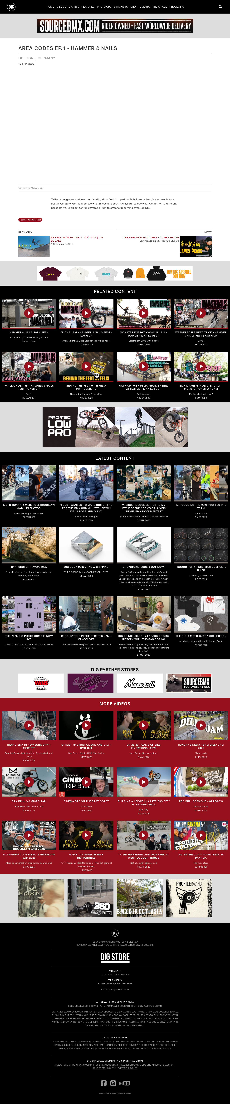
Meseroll (125, 1065)
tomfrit (115, 1093)
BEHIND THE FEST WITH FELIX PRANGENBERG (86, 387)
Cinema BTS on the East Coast (86, 801)
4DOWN (167, 1048)
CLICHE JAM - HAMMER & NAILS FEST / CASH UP (86, 334)
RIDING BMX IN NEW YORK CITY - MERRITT (29, 746)
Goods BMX (111, 1065)
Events (145, 6)
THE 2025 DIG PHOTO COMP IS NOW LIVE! (29, 637)
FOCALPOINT (159, 1041)
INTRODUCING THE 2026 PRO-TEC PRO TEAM (201, 506)
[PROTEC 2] (115, 427)
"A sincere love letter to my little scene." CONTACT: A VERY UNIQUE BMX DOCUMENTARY (143, 508)
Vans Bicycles (129, 1068)
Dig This (74, 6)
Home (50, 6)
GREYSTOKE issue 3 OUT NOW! (144, 566)
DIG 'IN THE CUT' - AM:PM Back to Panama (201, 856)
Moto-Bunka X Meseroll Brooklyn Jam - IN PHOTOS (29, 506)
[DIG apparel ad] (115, 273)
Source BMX (99, 1068)
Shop (133, 6)
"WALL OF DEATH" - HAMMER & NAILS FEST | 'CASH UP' (29, 387)
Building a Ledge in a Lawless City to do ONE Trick (144, 803)
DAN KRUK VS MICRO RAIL (29, 801)
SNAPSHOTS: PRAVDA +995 (29, 566)
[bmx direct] (140, 898)
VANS (143, 1048)
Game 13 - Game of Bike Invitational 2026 (144, 746)
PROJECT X (177, 6)
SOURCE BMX (73, 1048)
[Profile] (189, 898)
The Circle (159, 6)
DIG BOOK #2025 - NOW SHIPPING (86, 566)
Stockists (121, 6)
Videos (61, 6)
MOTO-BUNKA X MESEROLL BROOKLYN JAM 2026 (29, 856)
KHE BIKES (66, 1045)
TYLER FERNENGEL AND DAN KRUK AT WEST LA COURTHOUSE (143, 856)
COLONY (114, 1041)
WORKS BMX (155, 1048)
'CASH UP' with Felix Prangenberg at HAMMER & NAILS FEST (144, 387)
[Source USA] (189, 683)
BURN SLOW (92, 1041)
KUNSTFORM (86, 1045)
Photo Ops (104, 6)
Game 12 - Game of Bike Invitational (86, 856)
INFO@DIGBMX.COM (119, 989)
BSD (82, 1041)
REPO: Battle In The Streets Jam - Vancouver (86, 637)
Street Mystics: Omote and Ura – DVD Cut (86, 746)
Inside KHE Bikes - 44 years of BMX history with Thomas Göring (143, 637)
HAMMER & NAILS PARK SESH (29, 332)
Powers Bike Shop (142, 1065)
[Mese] (140, 683)
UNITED (135, 1048)
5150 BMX (98, 1065)
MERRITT (122, 1045)
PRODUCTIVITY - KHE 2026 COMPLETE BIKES (201, 568)
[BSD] (90, 898)
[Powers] (90, 683)
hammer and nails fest (30, 220)
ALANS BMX (58, 1041)
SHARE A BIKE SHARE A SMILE (114, 1048)
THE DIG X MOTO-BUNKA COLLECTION (201, 636)
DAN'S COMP (143, 1041)
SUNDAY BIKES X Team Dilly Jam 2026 (201, 746)
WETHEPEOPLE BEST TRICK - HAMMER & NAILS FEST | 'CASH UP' (201, 334)
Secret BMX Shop (164, 1065)
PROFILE (145, 1045)
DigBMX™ (133, 942)
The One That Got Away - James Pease (151, 237)
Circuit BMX (70, 1065)
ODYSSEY (133, 1045)
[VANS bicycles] (41, 683)
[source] (115, 26)
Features (88, 6)
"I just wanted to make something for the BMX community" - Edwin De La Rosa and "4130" (86, 508)
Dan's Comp (85, 1065)
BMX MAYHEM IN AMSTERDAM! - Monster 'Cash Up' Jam (201, 387)
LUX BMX (99, 1045)
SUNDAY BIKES (89, 1048)
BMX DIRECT (72, 1041)
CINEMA (104, 1041)
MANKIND (111, 1045)
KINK (76, 1045)
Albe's (58, 1065)
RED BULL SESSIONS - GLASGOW (201, 801)
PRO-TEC (164, 1045)
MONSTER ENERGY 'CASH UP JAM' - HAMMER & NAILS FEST (143, 334)
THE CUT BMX (128, 1041)
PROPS (154, 1045)
